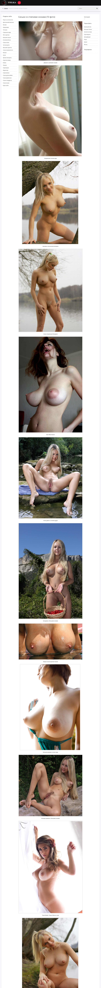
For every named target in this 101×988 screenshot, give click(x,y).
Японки (5, 52)
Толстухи (5, 30)
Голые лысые (6, 83)
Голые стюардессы (7, 80)
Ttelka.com (12, 3)
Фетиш (85, 44)
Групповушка (87, 34)
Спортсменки (6, 72)
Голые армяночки (7, 78)
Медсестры (5, 70)
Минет (85, 42)
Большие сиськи (7, 37)
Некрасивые (6, 27)
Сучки (4, 55)
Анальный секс (87, 27)
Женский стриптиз (7, 47)
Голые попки (6, 42)
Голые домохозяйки (7, 75)
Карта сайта (6, 85)
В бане (4, 62)
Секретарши (6, 67)
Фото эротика (6, 35)
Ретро (85, 39)
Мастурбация (87, 37)
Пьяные (5, 65)
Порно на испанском (8, 19)
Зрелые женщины (7, 57)
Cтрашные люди (7, 32)
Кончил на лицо (88, 32)
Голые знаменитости (8, 50)
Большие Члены (88, 29)
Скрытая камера (7, 60)
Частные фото (6, 45)
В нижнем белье (7, 40)
